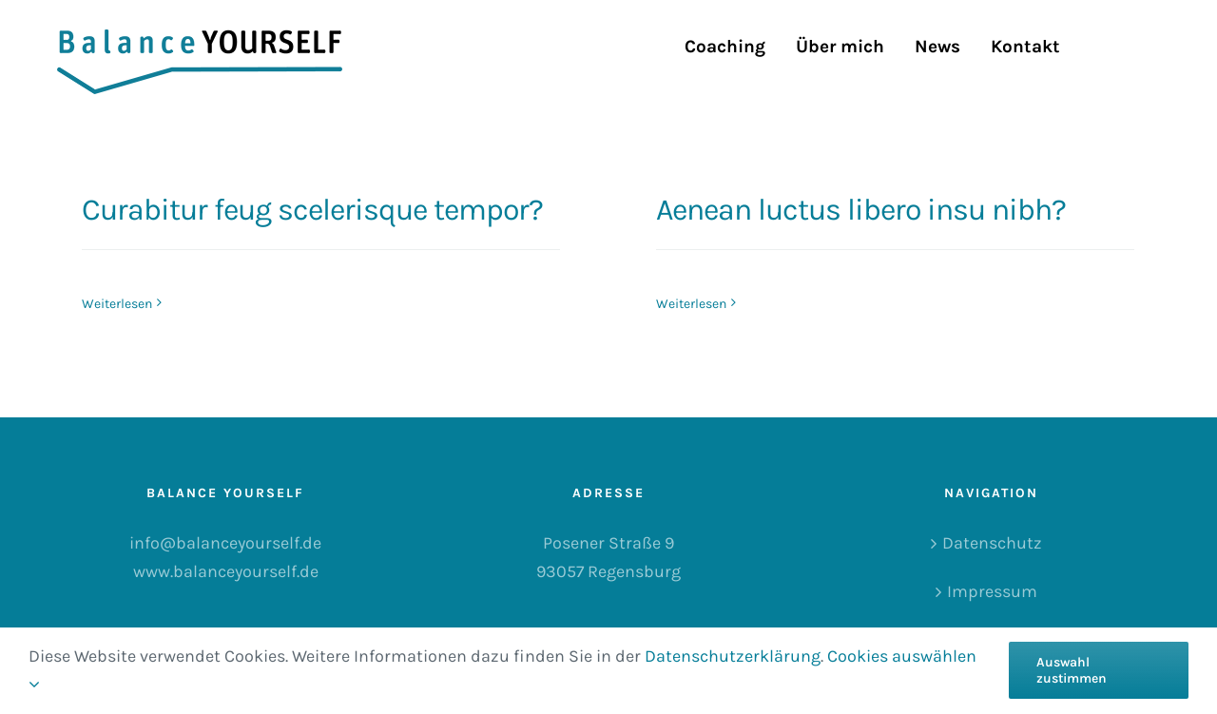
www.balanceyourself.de (226, 571)
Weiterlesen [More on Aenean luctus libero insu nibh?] (691, 304)
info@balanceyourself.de (225, 542)
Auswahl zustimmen (1071, 670)
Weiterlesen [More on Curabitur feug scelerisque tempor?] (117, 304)
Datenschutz (992, 542)
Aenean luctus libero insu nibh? (861, 209)
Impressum (992, 591)
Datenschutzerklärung (733, 656)
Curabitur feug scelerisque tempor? (312, 209)
